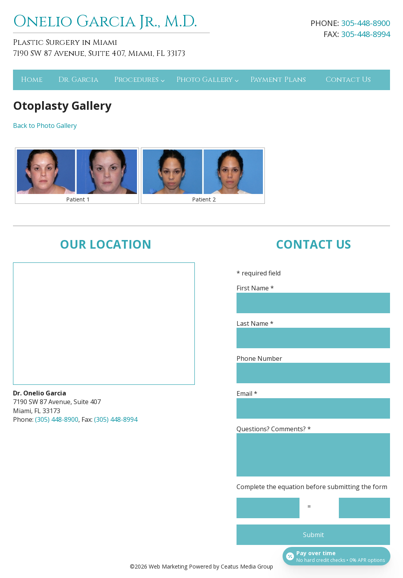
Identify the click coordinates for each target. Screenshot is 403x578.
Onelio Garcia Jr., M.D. (105, 21)
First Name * (313, 288)
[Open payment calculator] (335, 555)
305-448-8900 (365, 23)
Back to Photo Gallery (45, 125)
